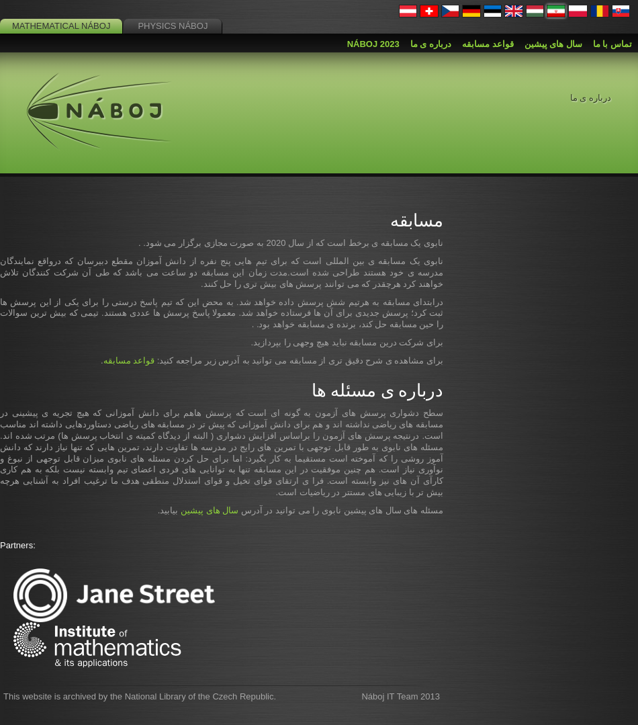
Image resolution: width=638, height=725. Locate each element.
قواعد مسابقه (129, 360)
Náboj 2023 (373, 44)
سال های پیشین (209, 510)
